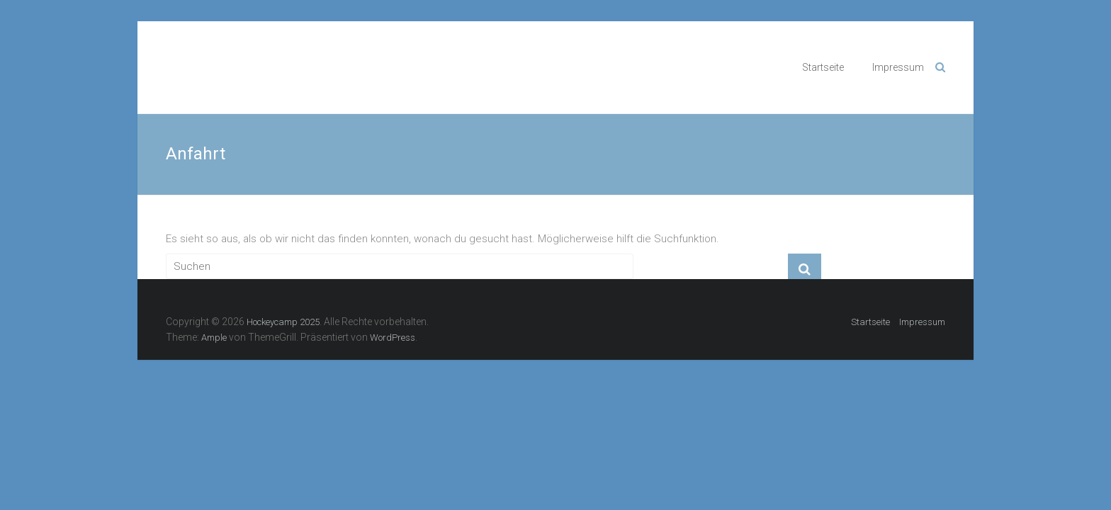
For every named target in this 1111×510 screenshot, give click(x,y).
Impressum (898, 67)
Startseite (823, 67)
